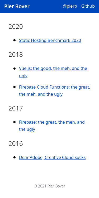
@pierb (70, 6)
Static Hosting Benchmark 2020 (50, 40)
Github (88, 6)
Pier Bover (17, 6)
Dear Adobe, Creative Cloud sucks (52, 157)
